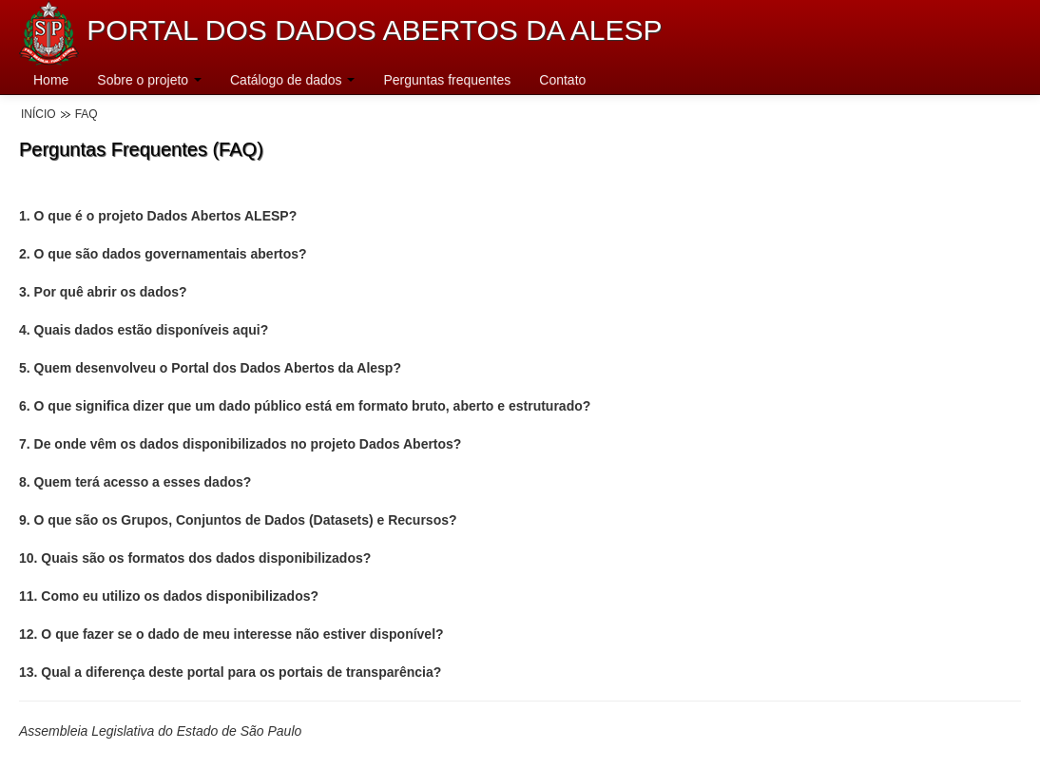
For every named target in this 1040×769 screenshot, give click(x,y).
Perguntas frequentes (446, 79)
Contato (562, 79)
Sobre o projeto (149, 79)
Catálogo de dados (292, 79)
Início (38, 114)
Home (50, 79)
